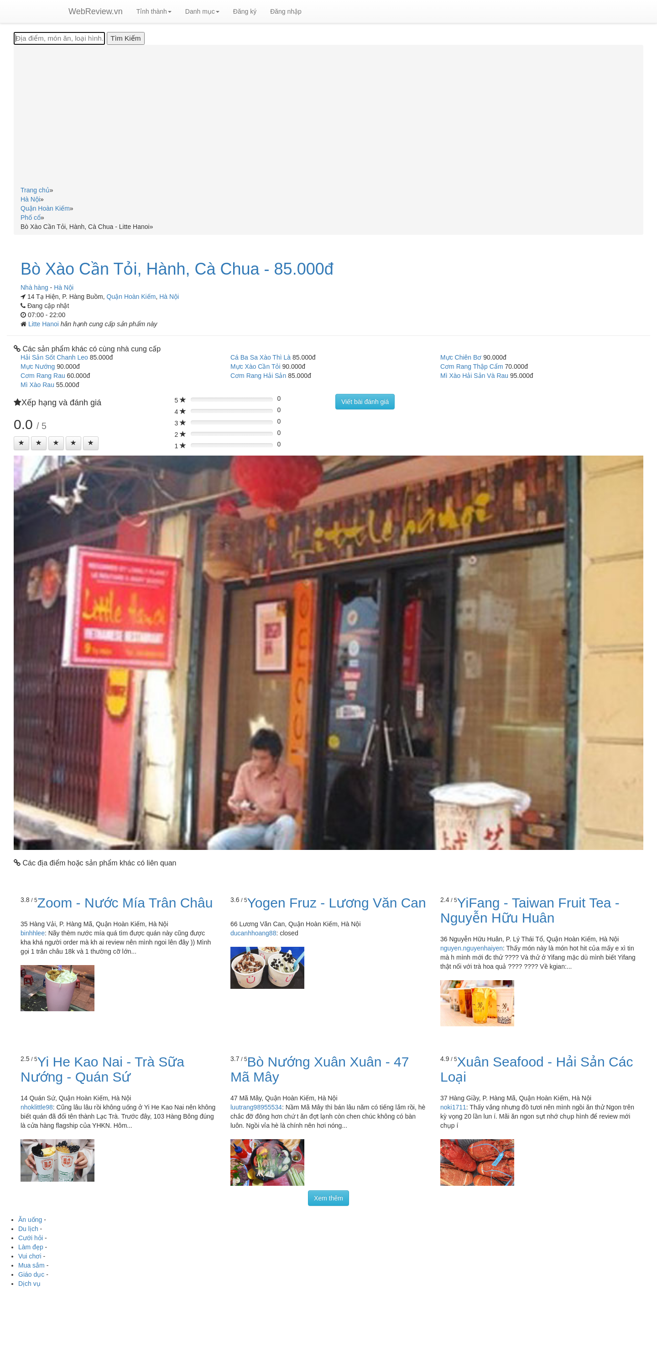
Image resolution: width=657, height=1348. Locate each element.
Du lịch (28, 1228)
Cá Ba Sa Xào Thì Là (260, 357)
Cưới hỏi (30, 1238)
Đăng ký (244, 11)
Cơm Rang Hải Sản (258, 375)
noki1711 (453, 1107)
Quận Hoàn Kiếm (131, 296)
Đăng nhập (286, 11)
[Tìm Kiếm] (125, 38)
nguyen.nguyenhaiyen (471, 948)
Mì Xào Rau (37, 384)
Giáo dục (31, 1274)
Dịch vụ (29, 1283)
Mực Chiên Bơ (460, 357)
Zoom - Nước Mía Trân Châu (125, 902)
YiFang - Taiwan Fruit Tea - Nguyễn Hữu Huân (530, 910)
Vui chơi (30, 1256)
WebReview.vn (95, 11)
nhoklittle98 (37, 1107)
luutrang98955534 (256, 1107)
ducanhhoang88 (253, 933)
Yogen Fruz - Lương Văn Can (336, 902)
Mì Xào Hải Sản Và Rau (474, 375)
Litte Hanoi (44, 324)
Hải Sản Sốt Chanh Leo (54, 357)
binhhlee (33, 933)
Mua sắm (31, 1265)
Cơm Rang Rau (43, 375)
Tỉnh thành (154, 11)
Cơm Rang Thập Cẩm (471, 366)
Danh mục (202, 11)
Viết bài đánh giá (365, 401)
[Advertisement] (328, 117)
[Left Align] (21, 443)
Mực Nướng (38, 366)
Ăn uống (30, 1219)
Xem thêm (328, 1198)
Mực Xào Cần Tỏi (255, 366)
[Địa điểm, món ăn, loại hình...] (59, 38)
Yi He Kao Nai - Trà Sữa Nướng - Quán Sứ (102, 1069)
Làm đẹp (30, 1247)
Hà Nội (169, 296)
